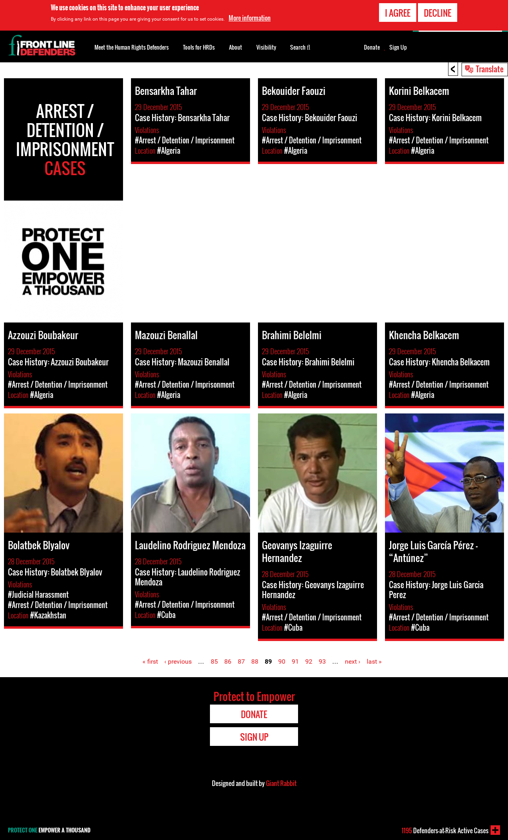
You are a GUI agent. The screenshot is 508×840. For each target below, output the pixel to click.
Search (300, 46)
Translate (490, 68)
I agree (397, 12)
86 (227, 661)
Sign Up (398, 47)
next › (352, 661)
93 (322, 661)
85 (214, 661)
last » (374, 661)
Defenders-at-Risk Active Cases (445, 830)
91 (295, 661)
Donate (372, 47)
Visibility (266, 47)
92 (308, 661)
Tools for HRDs (199, 47)
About (235, 47)
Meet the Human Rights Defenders (131, 47)
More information (250, 18)
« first (150, 661)
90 (281, 661)
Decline (437, 12)
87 (241, 661)
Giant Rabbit (281, 783)
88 (254, 661)
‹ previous (178, 661)
